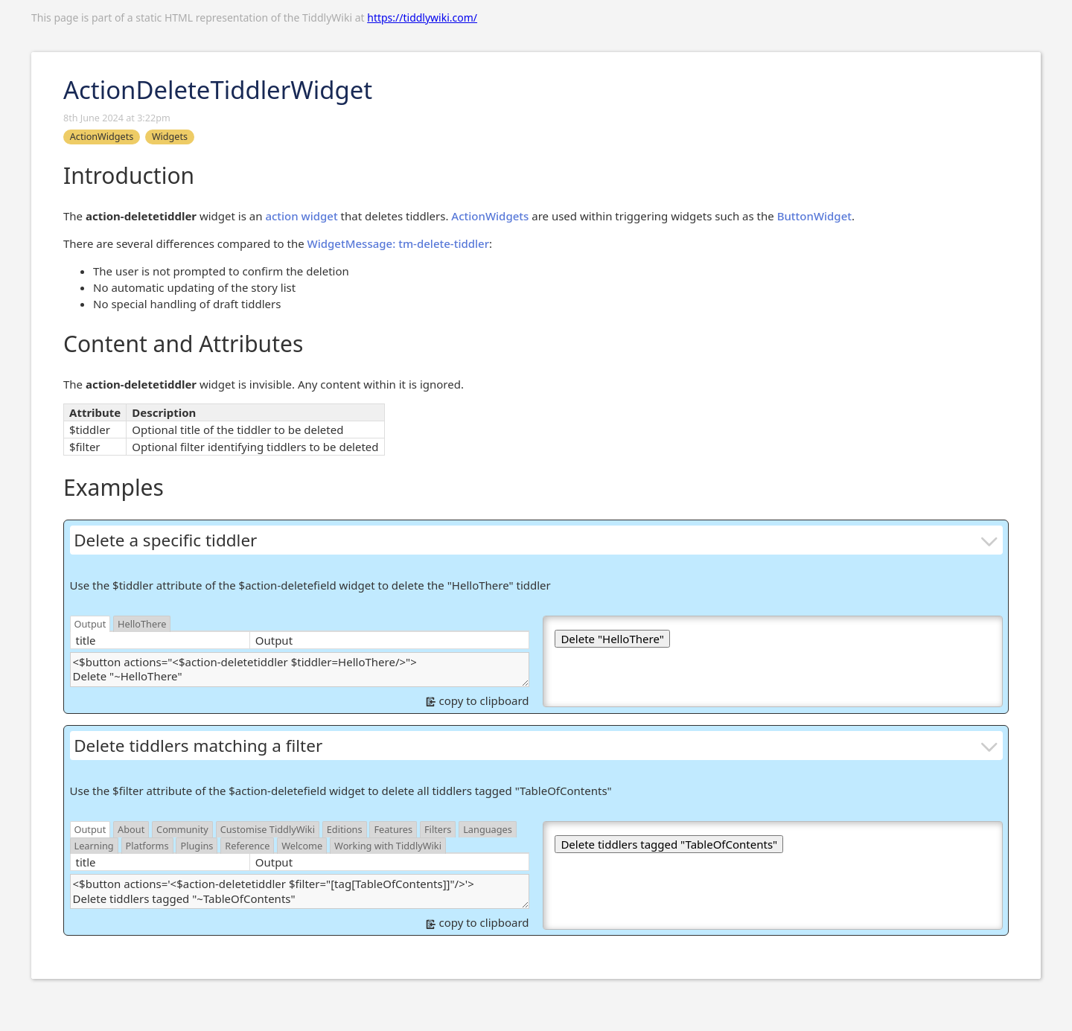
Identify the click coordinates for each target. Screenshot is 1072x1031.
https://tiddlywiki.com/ (422, 17)
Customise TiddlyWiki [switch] (267, 829)
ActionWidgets (490, 215)
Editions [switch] (345, 829)
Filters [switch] (437, 829)
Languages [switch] (487, 829)
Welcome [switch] (301, 845)
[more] (989, 540)
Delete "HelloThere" (612, 638)
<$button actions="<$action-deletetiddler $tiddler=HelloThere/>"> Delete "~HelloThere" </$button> (299, 669)
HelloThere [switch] (142, 624)
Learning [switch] (94, 845)
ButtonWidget (814, 215)
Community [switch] (182, 829)
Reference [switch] (247, 845)
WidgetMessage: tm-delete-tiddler (398, 243)
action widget (301, 215)
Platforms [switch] (147, 845)
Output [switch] (90, 624)
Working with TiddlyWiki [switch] (387, 845)
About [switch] (131, 829)
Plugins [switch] (196, 845)
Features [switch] (393, 829)
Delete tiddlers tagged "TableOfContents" (669, 844)
